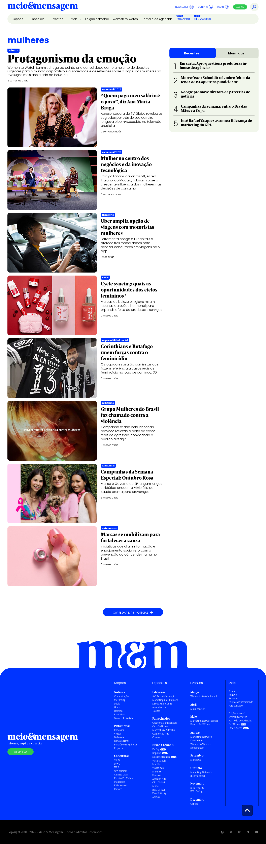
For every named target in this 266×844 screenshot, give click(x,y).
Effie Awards (202, 19)
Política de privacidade (241, 702)
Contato (205, 7)
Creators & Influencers (164, 722)
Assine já (20, 752)
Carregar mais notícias (133, 612)
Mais (74, 19)
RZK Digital (158, 789)
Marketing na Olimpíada (165, 700)
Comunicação (121, 696)
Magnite (156, 771)
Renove (233, 694)
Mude (155, 786)
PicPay (155, 749)
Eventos (58, 19)
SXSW (117, 760)
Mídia (117, 703)
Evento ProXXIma (123, 778)
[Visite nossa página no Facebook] (222, 832)
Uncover (156, 775)
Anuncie (233, 698)
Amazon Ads (159, 779)
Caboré (118, 789)
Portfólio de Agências (157, 19)
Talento (156, 711)
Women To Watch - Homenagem (200, 745)
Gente (117, 707)
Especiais (38, 19)
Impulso (156, 753)
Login (223, 7)
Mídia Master (197, 709)
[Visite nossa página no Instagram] (239, 832)
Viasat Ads (158, 768)
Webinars (119, 737)
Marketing (119, 700)
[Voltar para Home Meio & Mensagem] (42, 7)
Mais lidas (236, 53)
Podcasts (119, 730)
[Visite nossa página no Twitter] (231, 832)
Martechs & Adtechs (163, 730)
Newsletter (184, 7)
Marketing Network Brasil (204, 720)
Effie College (197, 791)
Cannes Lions (121, 774)
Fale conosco (236, 705)
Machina (157, 764)
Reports (118, 748)
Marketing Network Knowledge (201, 738)
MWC (117, 763)
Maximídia (119, 782)
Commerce (158, 737)
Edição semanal (97, 19)
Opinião (118, 711)
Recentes (191, 53)
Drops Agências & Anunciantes (162, 705)
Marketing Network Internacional (201, 773)
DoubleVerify (159, 793)
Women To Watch (123, 718)
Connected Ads (160, 733)
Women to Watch (125, 19)
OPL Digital (158, 782)
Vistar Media (159, 760)
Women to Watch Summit (204, 696)
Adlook (156, 797)
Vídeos (117, 733)
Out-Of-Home (160, 726)
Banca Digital (121, 741)
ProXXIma (183, 19)
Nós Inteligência (161, 757)
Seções (18, 19)
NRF (116, 767)
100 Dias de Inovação (163, 696)
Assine (240, 6)
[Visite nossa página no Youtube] (257, 832)
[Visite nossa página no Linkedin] (248, 832)
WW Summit (120, 771)
